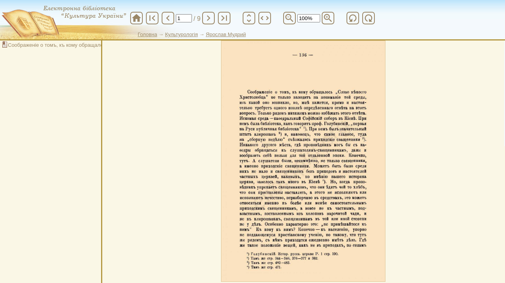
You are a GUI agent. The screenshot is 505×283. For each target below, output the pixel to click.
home (136, 18)
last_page (224, 18)
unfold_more (248, 18)
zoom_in (328, 18)
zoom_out (289, 18)
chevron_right (208, 18)
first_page (152, 18)
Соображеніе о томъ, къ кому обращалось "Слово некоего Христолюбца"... (97, 45)
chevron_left (167, 18)
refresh (352, 18)
